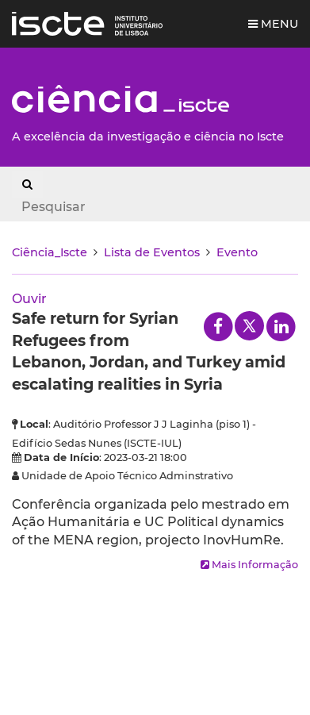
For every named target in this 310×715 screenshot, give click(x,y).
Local (34, 424)
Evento (237, 252)
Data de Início (61, 457)
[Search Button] (27, 184)
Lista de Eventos (152, 252)
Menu (273, 24)
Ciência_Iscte (49, 252)
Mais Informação (249, 565)
